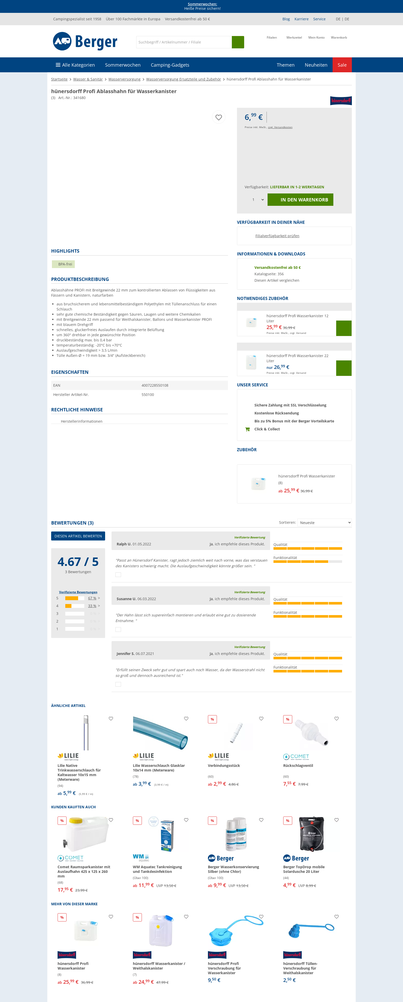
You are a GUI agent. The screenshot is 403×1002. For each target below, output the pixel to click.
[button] (294, 323)
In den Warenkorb (300, 200)
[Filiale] (272, 41)
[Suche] (184, 42)
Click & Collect (267, 429)
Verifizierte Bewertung (249, 537)
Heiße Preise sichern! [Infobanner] (202, 6)
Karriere (302, 18)
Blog (286, 18)
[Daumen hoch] (118, 574)
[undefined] (313, 484)
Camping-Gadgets (170, 65)
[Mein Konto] (316, 41)
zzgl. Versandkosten (280, 127)
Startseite (59, 79)
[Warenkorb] (339, 41)
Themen (286, 65)
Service (319, 18)
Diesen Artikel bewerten (78, 536)
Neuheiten (316, 65)
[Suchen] (238, 42)
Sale (342, 65)
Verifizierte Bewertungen (78, 592)
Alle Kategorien (78, 65)
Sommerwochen (123, 65)
